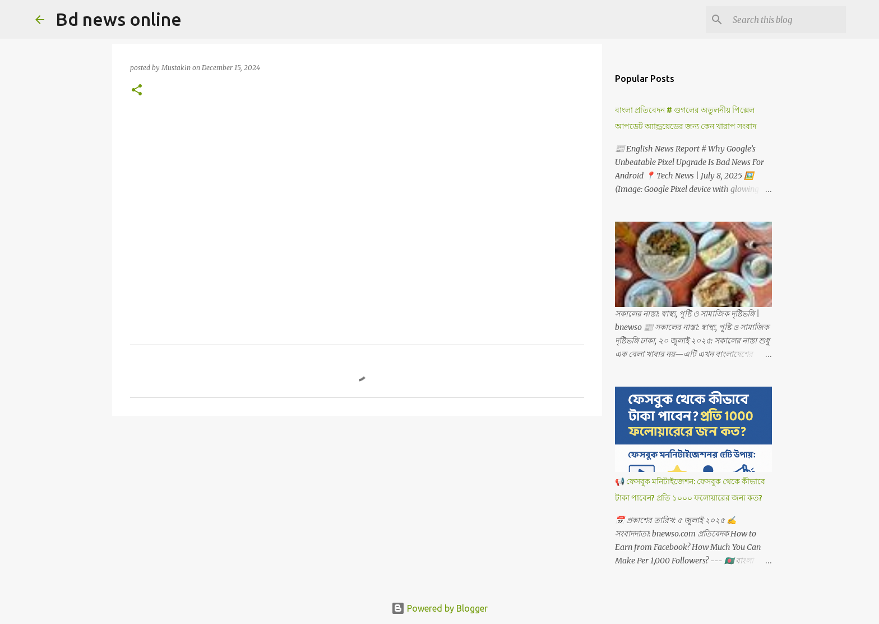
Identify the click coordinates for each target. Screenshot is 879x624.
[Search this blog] (787, 19)
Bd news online (118, 19)
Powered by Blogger (439, 608)
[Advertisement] (357, 199)
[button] (137, 90)
